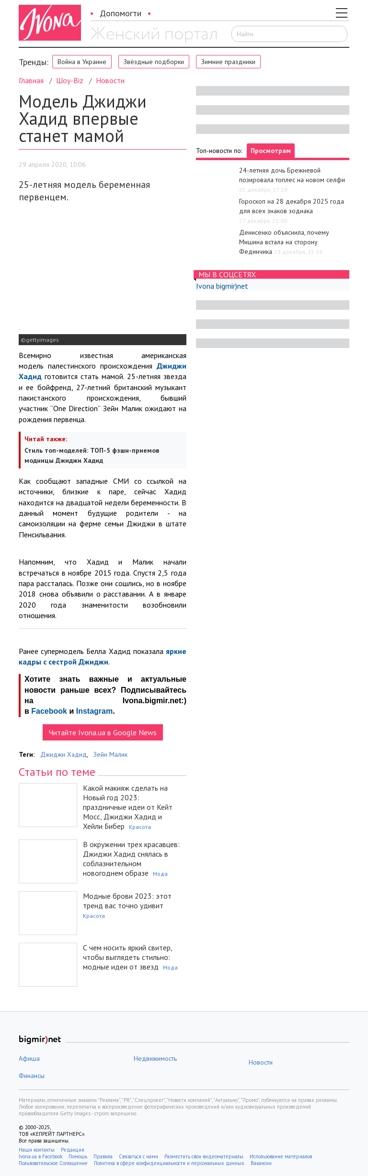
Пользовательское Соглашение (53, 1163)
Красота (140, 826)
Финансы (32, 1075)
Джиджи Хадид (63, 754)
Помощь (78, 1156)
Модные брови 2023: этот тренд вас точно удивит (127, 900)
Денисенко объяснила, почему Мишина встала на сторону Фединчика (284, 242)
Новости (110, 80)
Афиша (29, 1058)
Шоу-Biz (69, 80)
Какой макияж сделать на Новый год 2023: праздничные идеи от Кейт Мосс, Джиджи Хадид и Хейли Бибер (127, 807)
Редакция (72, 1149)
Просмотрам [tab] (271, 150)
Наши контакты (37, 1149)
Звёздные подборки (154, 61)
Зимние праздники (228, 61)
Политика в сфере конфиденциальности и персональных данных (169, 1163)
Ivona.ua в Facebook (40, 1156)
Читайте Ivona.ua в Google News (103, 732)
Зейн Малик (110, 754)
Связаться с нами (138, 1156)
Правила (103, 1156)
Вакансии (261, 1163)
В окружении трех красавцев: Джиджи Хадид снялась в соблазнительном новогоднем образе (131, 858)
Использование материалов (281, 1156)
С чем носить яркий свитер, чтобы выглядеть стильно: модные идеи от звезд (127, 957)
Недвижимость (155, 1058)
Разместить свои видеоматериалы (203, 1156)
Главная (31, 80)
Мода (160, 873)
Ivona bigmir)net (222, 286)
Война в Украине (82, 61)
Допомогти (120, 13)
